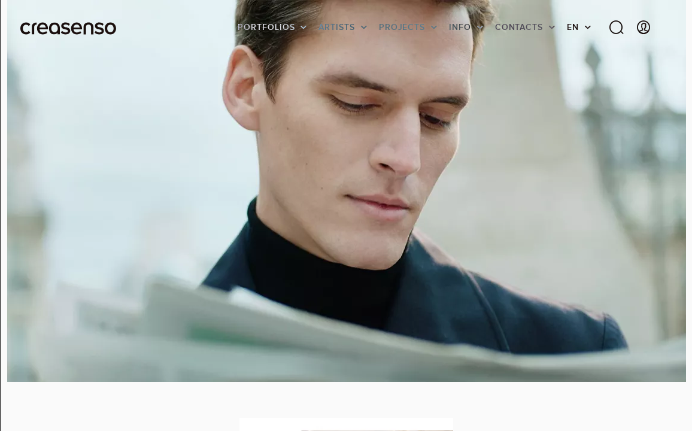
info (460, 27)
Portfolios (266, 27)
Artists (336, 27)
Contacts (519, 27)
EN (573, 27)
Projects (402, 27)
